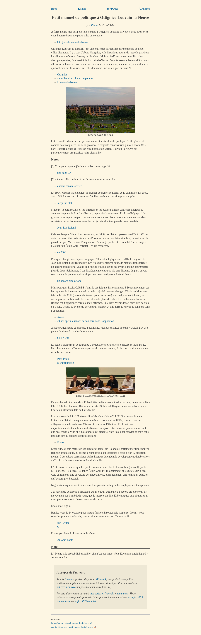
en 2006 (61, 252)
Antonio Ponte (65, 539)
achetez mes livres (67, 587)
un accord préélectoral (69, 280)
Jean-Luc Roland (66, 227)
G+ (59, 526)
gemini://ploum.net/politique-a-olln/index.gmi (72, 627)
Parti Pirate (63, 358)
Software (112, 8)
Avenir (61, 317)
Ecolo (60, 442)
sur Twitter (63, 522)
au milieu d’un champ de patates (75, 78)
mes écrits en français (102, 593)
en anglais (123, 593)
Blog (54, 8)
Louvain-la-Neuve (67, 82)
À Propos (144, 8)
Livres (82, 8)
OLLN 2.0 (63, 338)
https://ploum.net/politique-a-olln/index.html (71, 623)
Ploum (94, 25)
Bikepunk (101, 579)
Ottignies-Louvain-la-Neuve (72, 42)
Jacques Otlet (64, 203)
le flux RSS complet (85, 601)
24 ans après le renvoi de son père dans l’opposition (85, 321)
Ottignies (62, 74)
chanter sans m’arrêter (69, 186)
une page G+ (64, 172)
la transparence (65, 362)
